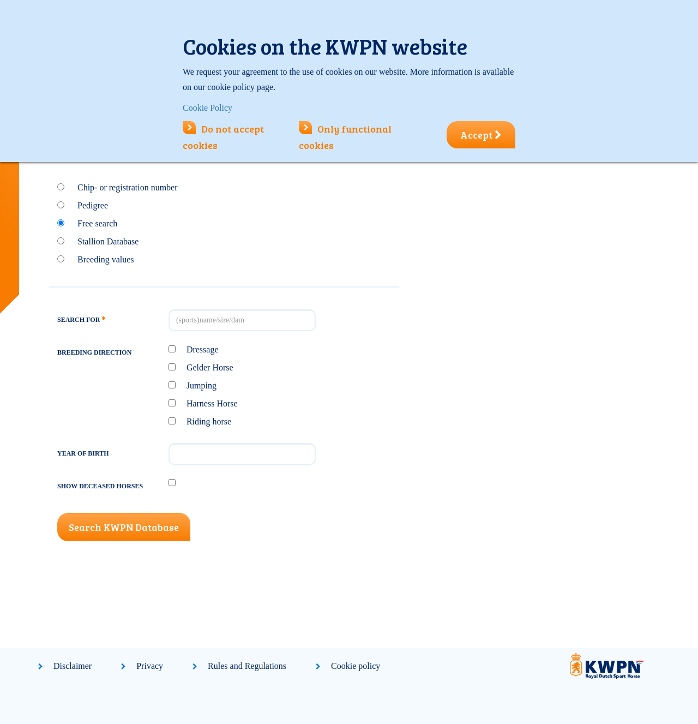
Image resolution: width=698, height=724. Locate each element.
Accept (481, 134)
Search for (81, 320)
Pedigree (92, 205)
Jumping (201, 385)
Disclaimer (72, 666)
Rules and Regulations (247, 666)
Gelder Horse (209, 367)
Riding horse (208, 421)
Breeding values (105, 259)
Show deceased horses (100, 486)
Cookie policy (355, 666)
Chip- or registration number (127, 187)
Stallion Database (108, 241)
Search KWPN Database (124, 527)
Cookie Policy (207, 107)
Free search (97, 223)
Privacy (149, 666)
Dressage (202, 349)
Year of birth (83, 453)
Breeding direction (94, 352)
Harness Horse (212, 403)
